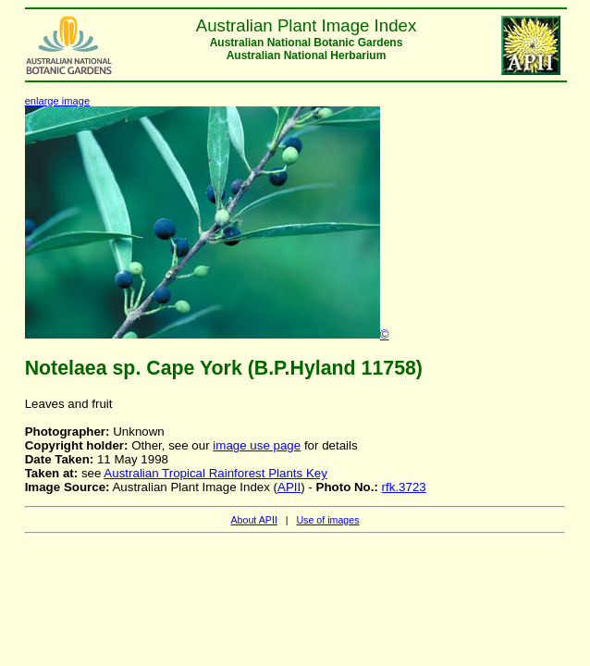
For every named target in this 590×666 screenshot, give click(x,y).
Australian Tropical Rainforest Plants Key (215, 473)
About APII (253, 519)
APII (289, 487)
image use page (257, 445)
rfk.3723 (404, 487)
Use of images (327, 519)
